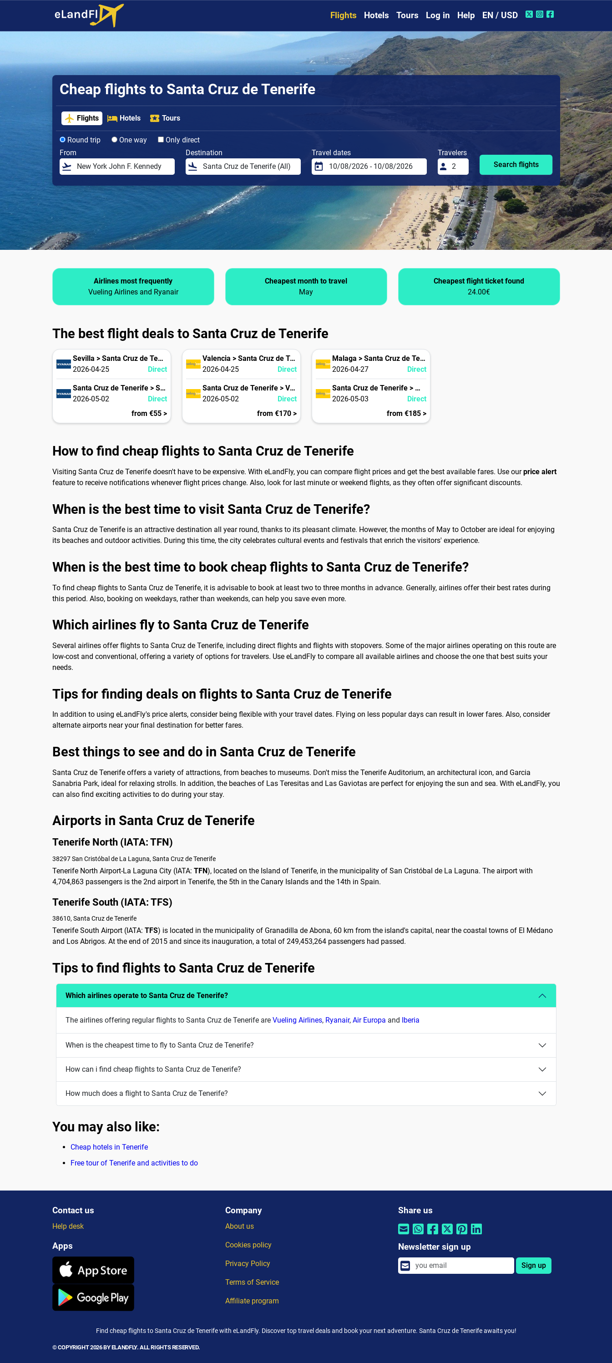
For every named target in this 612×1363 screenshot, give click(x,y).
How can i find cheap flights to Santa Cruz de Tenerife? (153, 1069)
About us (239, 1226)
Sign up (533, 1265)
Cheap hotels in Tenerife (109, 1147)
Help (466, 15)
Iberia (411, 1020)
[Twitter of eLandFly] (530, 14)
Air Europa (369, 1020)
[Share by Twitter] (447, 1235)
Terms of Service (252, 1282)
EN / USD (500, 15)
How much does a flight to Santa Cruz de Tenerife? (147, 1093)
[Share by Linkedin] (476, 1235)
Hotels (376, 15)
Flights (343, 15)
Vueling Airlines (297, 1020)
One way (129, 140)
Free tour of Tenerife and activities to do (134, 1163)
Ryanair (337, 1020)
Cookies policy (248, 1245)
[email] (462, 1265)
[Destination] (248, 166)
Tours (407, 15)
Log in (438, 15)
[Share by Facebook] (432, 1235)
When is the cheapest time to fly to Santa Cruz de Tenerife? (160, 1045)
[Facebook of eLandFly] (551, 14)
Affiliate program (252, 1301)
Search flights (516, 164)
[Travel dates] (375, 166)
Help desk (68, 1226)
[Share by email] (403, 1235)
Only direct (179, 140)
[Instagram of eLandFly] (541, 14)
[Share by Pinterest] (461, 1235)
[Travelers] (457, 166)
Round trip (80, 140)
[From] (122, 166)
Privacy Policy (247, 1263)
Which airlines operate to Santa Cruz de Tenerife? (147, 995)
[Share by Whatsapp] (418, 1235)
